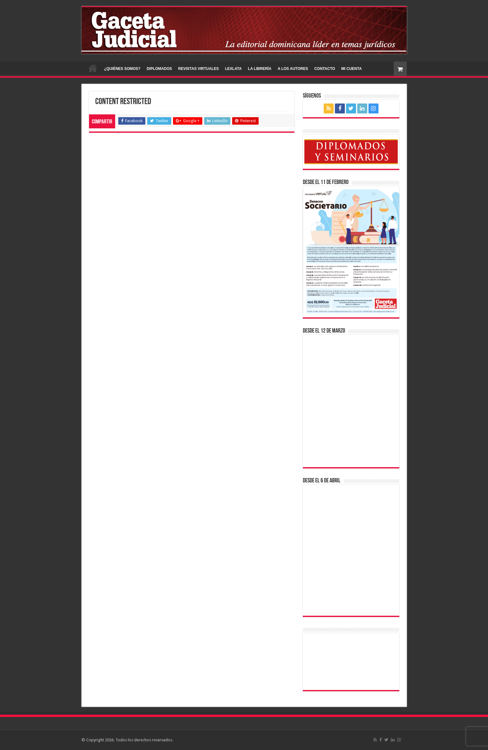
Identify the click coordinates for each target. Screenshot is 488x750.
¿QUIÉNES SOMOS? (122, 69)
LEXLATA (233, 69)
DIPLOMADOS (159, 69)
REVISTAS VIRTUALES (198, 69)
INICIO (93, 68)
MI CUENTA (351, 69)
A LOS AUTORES (293, 69)
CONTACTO (324, 69)
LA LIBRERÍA (260, 69)
